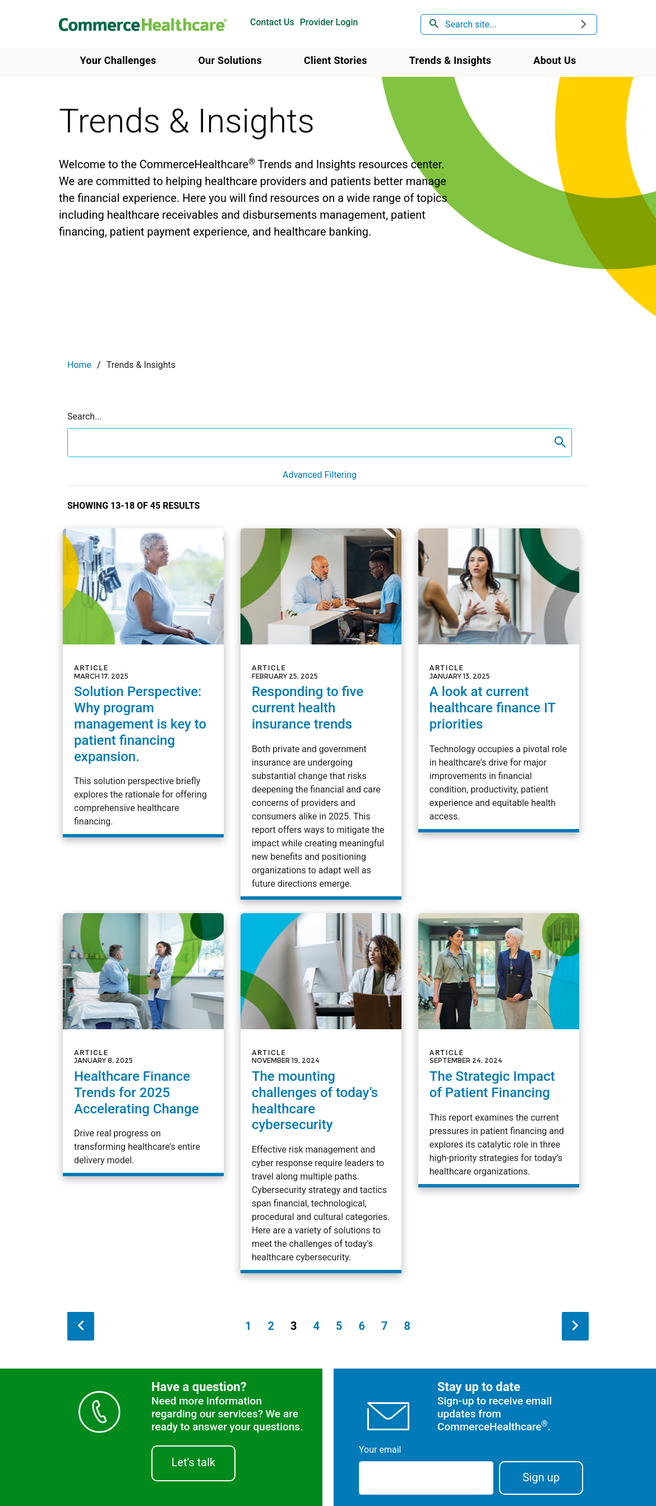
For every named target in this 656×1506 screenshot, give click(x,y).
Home (79, 365)
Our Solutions (230, 60)
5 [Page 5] (339, 1326)
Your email (380, 1449)
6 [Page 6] (361, 1326)
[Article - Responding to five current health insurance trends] (321, 712)
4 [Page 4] (316, 1326)
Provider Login (329, 22)
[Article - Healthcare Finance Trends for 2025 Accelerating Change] (143, 1043)
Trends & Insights (450, 60)
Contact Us (272, 22)
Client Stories (335, 60)
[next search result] (575, 1326)
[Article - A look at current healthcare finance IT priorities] (498, 678)
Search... (84, 416)
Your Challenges (118, 60)
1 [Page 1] (248, 1326)
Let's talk (193, 1462)
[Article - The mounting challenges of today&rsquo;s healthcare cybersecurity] (321, 1091)
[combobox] (509, 24)
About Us (554, 60)
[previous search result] (80, 1326)
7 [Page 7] (384, 1326)
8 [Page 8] (407, 1326)
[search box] (308, 443)
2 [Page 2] (271, 1326)
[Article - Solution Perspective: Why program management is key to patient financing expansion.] (143, 681)
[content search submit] (560, 443)
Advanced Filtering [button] (320, 474)
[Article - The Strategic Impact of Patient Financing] (498, 1048)
